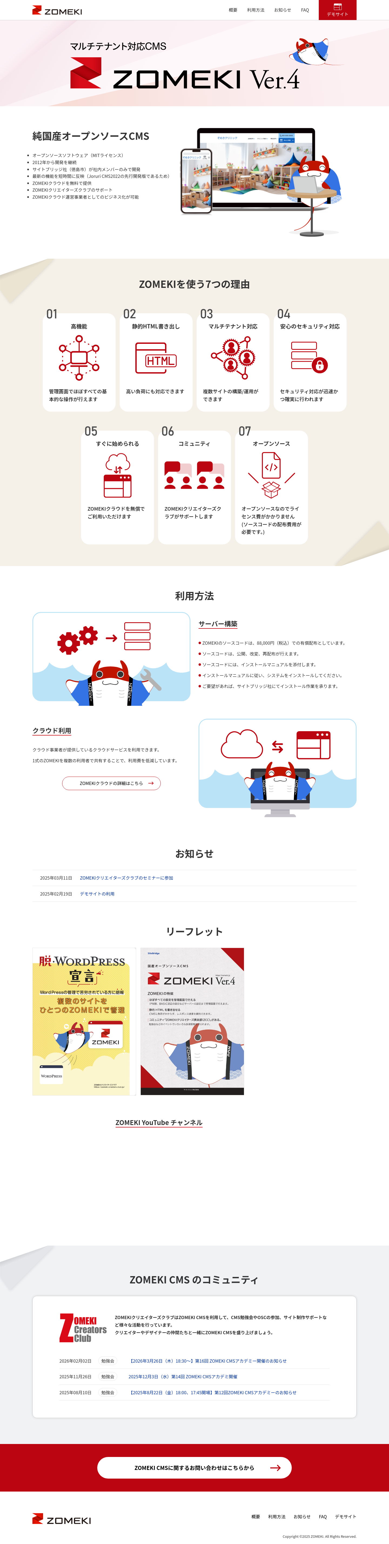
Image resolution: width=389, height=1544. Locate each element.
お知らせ (282, 9)
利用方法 (255, 9)
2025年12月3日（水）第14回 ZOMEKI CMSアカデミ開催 (183, 1376)
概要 (233, 9)
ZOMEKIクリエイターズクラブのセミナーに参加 (126, 877)
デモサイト (337, 14)
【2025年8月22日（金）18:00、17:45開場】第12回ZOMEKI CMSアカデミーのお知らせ (213, 1392)
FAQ (305, 9)
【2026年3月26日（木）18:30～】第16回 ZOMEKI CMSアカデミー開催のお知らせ (208, 1360)
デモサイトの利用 (97, 893)
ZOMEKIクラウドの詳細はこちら (111, 783)
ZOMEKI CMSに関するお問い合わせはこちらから (194, 1468)
